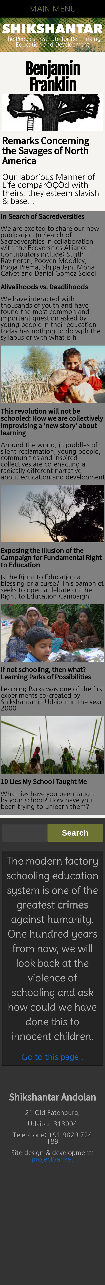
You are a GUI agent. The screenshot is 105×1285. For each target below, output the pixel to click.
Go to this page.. (52, 1057)
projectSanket (52, 1159)
